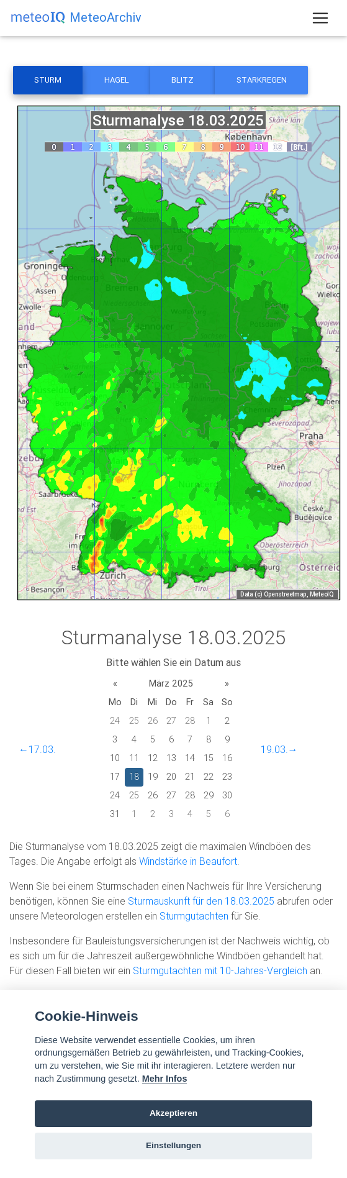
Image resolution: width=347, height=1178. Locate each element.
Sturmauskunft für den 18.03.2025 (201, 901)
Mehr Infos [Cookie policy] (164, 1079)
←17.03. (37, 749)
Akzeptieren (173, 1113)
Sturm (47, 80)
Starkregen (262, 80)
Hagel (116, 80)
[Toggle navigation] (320, 18)
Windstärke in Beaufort (188, 861)
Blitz (182, 80)
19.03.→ (279, 749)
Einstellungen (173, 1145)
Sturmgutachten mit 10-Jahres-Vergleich (220, 970)
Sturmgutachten (194, 916)
